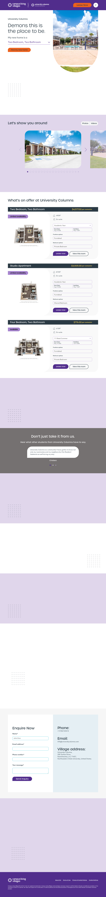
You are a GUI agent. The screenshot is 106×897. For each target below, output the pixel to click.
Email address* (18, 744)
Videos (94, 123)
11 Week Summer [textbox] (61, 338)
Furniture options (58, 234)
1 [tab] (28, 172)
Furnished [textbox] (58, 238)
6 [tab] (42, 172)
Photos (85, 123)
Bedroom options (58, 242)
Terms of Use (67, 880)
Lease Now (82, 5)
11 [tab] (56, 172)
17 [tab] (73, 172)
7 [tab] (44, 172)
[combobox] (29, 43)
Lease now (60, 253)
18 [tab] (75, 171)
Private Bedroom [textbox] (60, 246)
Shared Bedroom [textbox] (60, 303)
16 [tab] (70, 172)
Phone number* (18, 755)
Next (85, 149)
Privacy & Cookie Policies (79, 880)
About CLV (58, 880)
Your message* (18, 765)
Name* (15, 734)
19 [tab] (78, 171)
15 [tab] (67, 172)
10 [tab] (53, 172)
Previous (20, 149)
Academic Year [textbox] (60, 225)
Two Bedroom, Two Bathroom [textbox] (24, 42)
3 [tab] (33, 172)
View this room (79, 254)
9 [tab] (50, 172)
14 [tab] (64, 172)
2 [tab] (30, 172)
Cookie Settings (93, 880)
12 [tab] (59, 172)
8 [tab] (47, 172)
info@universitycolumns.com (68, 742)
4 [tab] (36, 172)
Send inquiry (22, 779)
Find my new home (19, 50)
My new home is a (17, 38)
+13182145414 (63, 731)
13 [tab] (61, 172)
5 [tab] (39, 172)
